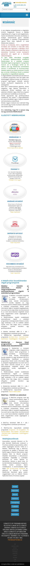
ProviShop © (15, 169)
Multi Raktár (22, 339)
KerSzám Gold (23, 337)
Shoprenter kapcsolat (15, 233)
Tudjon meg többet (15, 212)
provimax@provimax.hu (20, 2)
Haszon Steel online (15, 391)
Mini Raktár (4, 435)
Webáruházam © (15, 137)
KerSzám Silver (13, 337)
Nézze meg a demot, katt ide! (15, 148)
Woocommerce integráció (15, 264)
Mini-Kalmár (15, 431)
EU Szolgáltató (21, 430)
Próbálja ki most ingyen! (15, 180)
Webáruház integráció (15, 201)
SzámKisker (4, 339)
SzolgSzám (12, 430)
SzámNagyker (13, 339)
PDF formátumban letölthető (16, 468)
